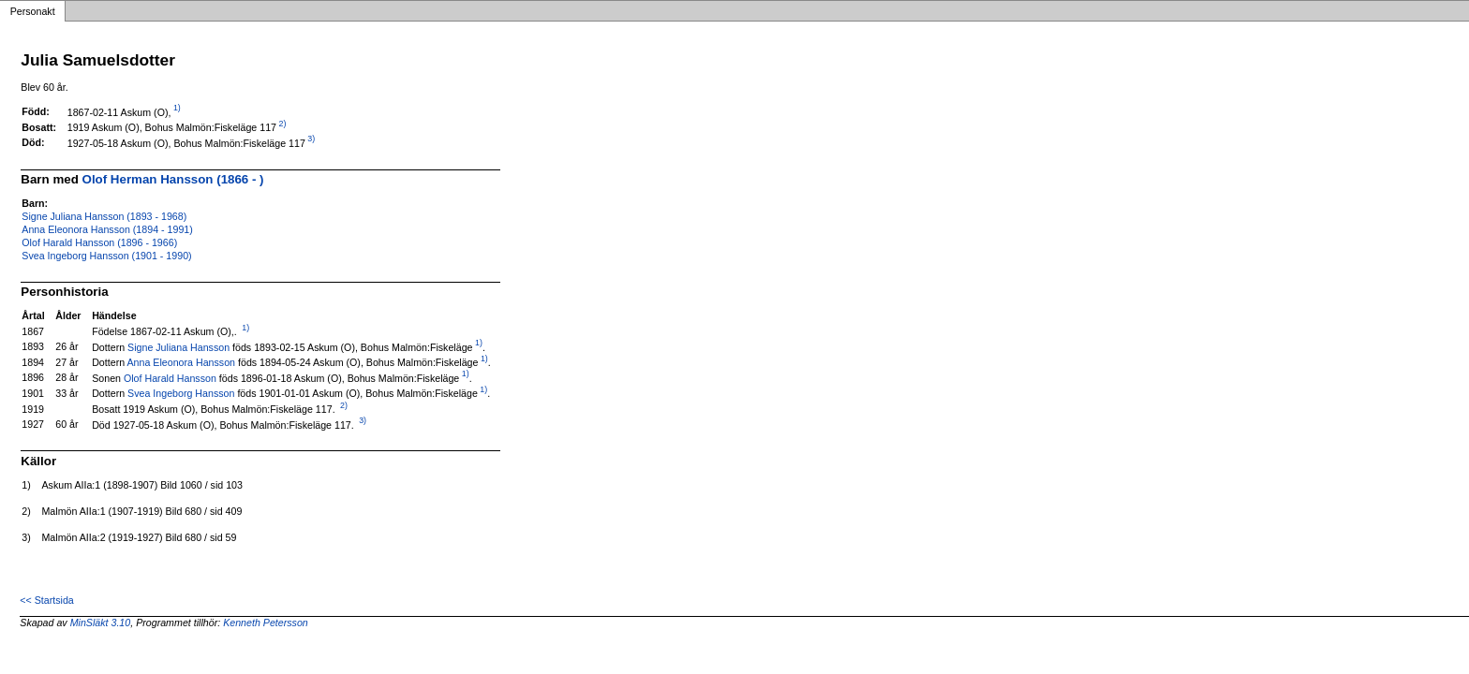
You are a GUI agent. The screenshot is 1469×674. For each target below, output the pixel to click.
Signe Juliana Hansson (178, 346)
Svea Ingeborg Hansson (180, 393)
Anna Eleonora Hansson (181, 362)
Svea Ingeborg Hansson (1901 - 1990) (106, 255)
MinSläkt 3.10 (100, 622)
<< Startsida (46, 600)
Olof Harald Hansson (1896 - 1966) (99, 242)
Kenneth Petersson (265, 622)
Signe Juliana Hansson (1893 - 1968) (104, 216)
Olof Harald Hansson (170, 377)
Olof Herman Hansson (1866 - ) (173, 179)
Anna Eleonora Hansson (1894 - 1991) (107, 229)
